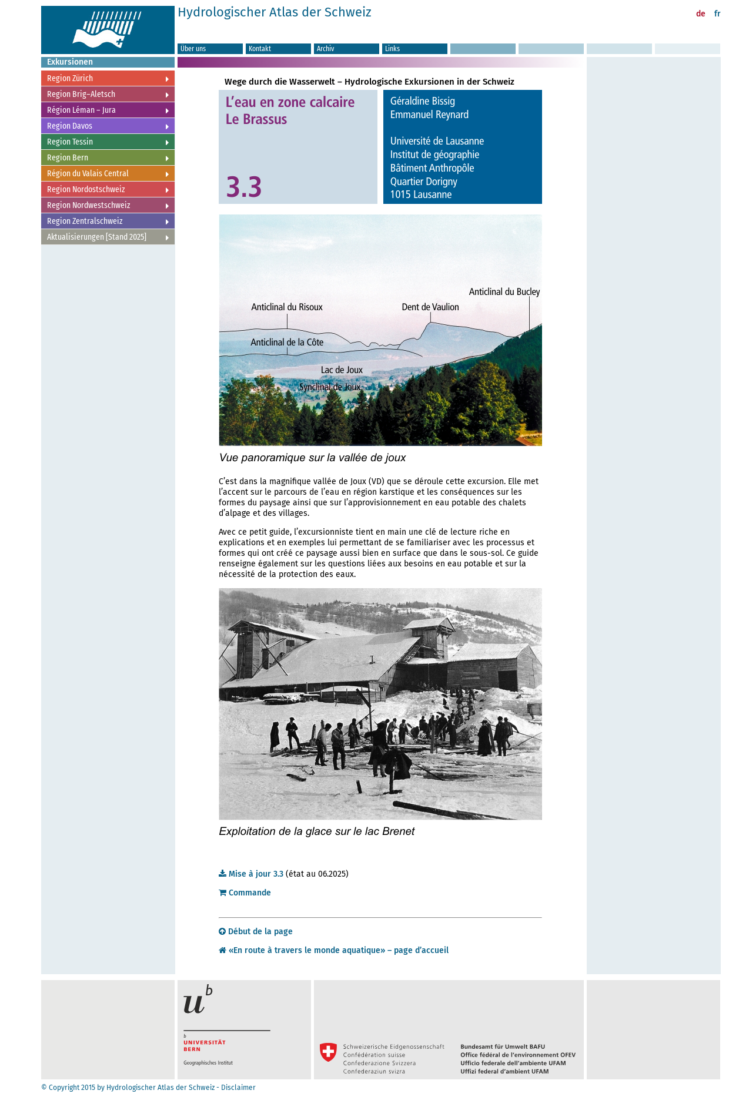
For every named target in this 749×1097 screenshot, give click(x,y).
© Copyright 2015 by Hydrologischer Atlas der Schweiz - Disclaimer (148, 1087)
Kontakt (260, 48)
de (700, 14)
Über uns (193, 48)
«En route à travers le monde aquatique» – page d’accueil (334, 950)
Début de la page (256, 932)
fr (717, 14)
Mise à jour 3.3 (251, 874)
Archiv (325, 48)
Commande (245, 893)
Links (392, 48)
